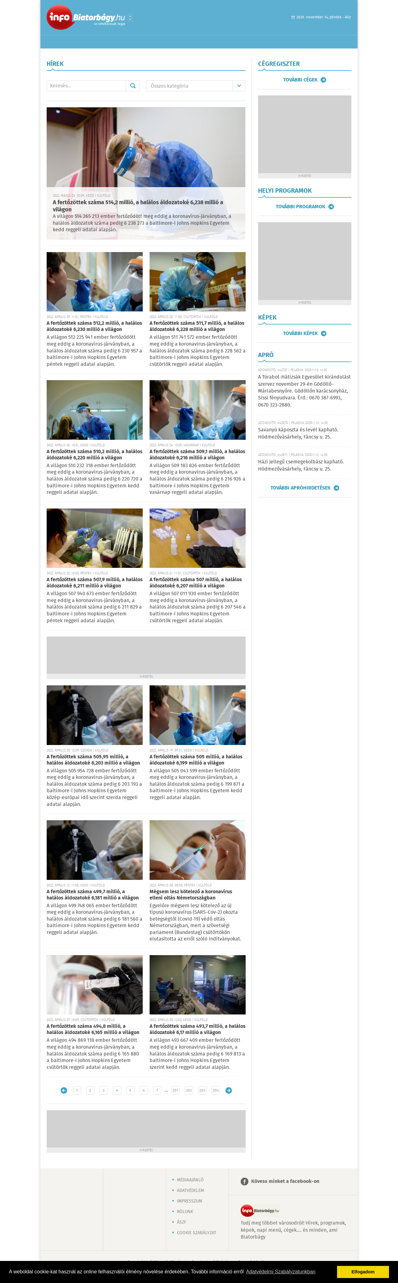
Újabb (64, 1090)
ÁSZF (181, 1222)
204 (216, 1090)
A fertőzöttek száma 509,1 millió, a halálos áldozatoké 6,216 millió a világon (197, 455)
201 (175, 1090)
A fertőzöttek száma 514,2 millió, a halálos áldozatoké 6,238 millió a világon (138, 206)
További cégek (300, 80)
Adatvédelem (190, 1190)
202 (189, 1090)
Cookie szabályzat (196, 1233)
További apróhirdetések (301, 488)
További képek (300, 333)
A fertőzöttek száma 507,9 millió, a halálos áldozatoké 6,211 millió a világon (95, 583)
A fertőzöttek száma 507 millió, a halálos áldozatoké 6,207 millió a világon (196, 583)
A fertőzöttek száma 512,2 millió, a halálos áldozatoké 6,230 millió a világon (94, 326)
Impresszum (189, 1201)
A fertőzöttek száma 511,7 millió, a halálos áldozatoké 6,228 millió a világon (197, 326)
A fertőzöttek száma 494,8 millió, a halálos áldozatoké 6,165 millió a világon (93, 1030)
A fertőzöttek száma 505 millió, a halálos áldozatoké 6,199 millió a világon (196, 760)
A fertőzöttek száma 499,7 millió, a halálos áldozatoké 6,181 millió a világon (93, 895)
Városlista (130, 18)
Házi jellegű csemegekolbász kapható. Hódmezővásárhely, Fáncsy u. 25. (301, 465)
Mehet (133, 85)
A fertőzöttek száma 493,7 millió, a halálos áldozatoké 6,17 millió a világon (198, 1030)
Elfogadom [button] (363, 1271)
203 (202, 1090)
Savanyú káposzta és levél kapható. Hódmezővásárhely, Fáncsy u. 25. (298, 433)
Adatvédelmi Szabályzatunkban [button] (280, 1271)
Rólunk (185, 1211)
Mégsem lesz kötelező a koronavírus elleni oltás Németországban (191, 895)
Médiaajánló (190, 1180)
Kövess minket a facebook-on (285, 1181)
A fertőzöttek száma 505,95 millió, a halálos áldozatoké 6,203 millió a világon (93, 760)
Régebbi (229, 1090)
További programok (300, 206)
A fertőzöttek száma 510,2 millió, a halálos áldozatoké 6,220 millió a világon (94, 455)
